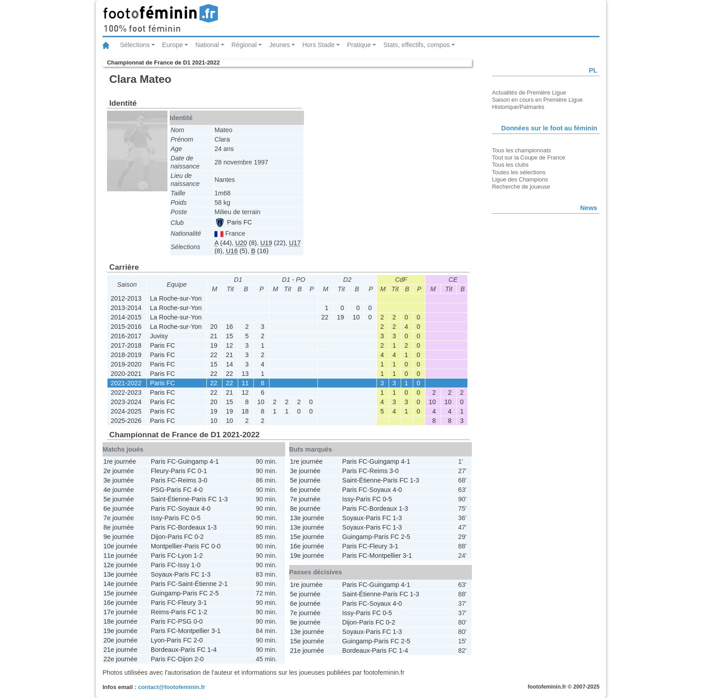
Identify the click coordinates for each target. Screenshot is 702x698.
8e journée (118, 527)
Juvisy (159, 336)
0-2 (199, 536)
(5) (237, 250)
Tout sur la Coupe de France (528, 157)
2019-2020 (126, 364)
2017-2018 (126, 345)
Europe (172, 44)
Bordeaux (192, 527)
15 (229, 336)
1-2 (198, 555)
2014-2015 (126, 317)
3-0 (202, 480)
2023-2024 (126, 401)
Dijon (158, 536)
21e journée (120, 649)
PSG (157, 489)
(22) (272, 242)
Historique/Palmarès (518, 106)
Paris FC (233, 222)
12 (229, 345)
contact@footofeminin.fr (171, 687)
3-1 (202, 602)
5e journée (118, 499)
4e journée (118, 489)
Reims (187, 480)
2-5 (214, 593)
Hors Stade (318, 44)
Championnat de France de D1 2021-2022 (163, 62)
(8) (246, 242)
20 (213, 326)
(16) (260, 250)
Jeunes (279, 44)
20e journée (120, 640)
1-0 (196, 565)
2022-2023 (126, 392)
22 (324, 317)
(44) (222, 242)
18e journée (120, 621)
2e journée (118, 470)
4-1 (214, 461)
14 (229, 364)
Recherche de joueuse (521, 186)
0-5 (196, 517)
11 (244, 383)
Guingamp (193, 461)
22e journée (120, 659)
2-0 (198, 640)
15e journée (120, 593)
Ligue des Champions (520, 179)
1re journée (119, 461)
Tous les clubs (510, 164)
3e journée (118, 480)
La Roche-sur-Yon (175, 298)
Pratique (359, 44)
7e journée (118, 517)
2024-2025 (126, 411)
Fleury (160, 470)
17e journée (120, 612)
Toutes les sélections (519, 172)
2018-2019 (126, 354)
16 (229, 326)
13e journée (120, 574)
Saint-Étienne (170, 499)
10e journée (120, 546)
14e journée (120, 583)
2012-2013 (126, 298)
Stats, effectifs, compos (416, 44)
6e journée (118, 508)
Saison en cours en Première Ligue (537, 99)
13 (244, 373)
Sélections (135, 44)
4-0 (198, 489)
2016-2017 (126, 336)
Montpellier (166, 546)
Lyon (185, 555)
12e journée (120, 565)
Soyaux (189, 508)
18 (244, 411)
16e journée (120, 602)
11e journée (120, 555)
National (207, 44)
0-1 (202, 470)
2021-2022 (126, 383)
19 (340, 317)
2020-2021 (126, 373)
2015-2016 (126, 326)
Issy (157, 517)
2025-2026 (126, 420)
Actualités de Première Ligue (529, 92)
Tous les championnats (521, 150)
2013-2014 (126, 307)
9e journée (118, 536)
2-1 (223, 583)
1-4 (212, 649)
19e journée (120, 630)
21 (213, 336)
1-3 (223, 499)
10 (356, 317)
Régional (244, 44)
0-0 (216, 546)
